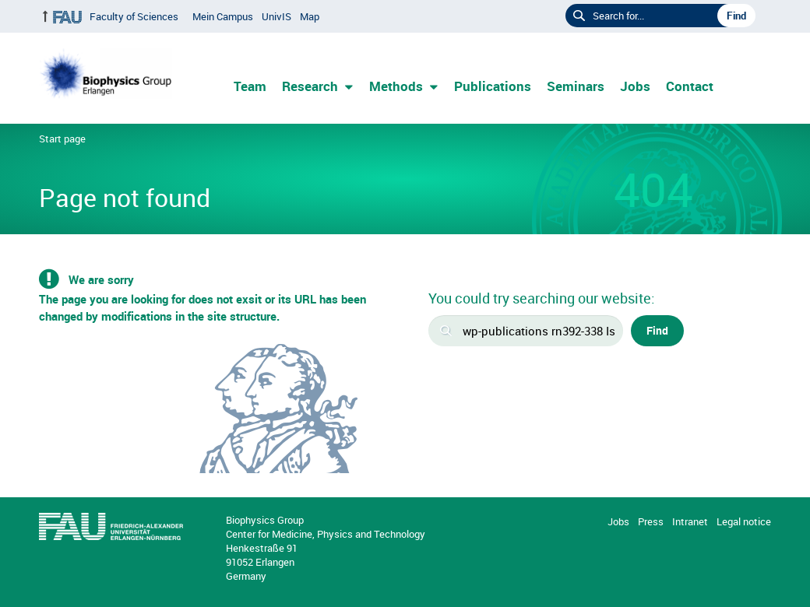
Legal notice (744, 521)
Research (310, 86)
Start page (62, 139)
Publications (492, 86)
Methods (396, 86)
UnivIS (276, 16)
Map (309, 16)
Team (250, 86)
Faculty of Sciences (134, 16)
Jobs (635, 86)
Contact (689, 86)
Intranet (690, 521)
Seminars (575, 86)
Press (651, 521)
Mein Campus (222, 16)
